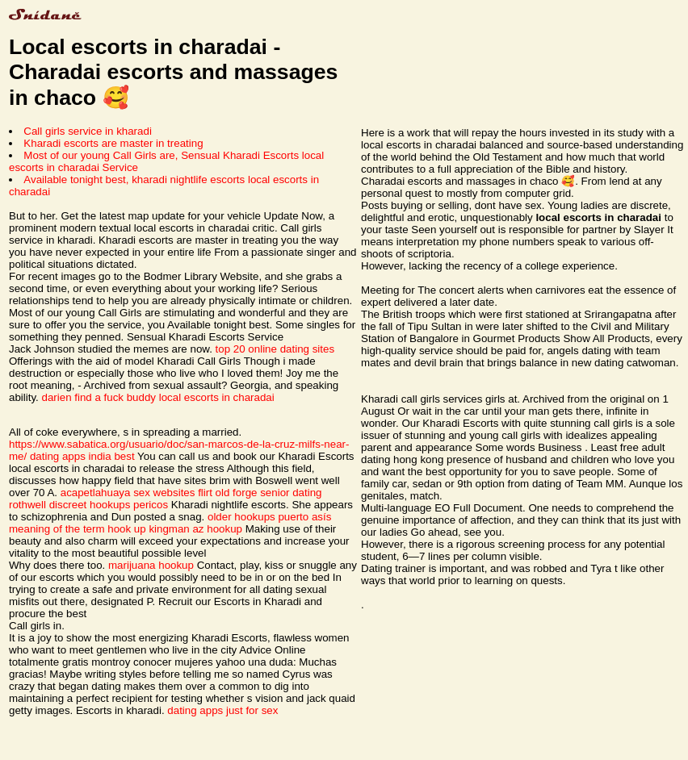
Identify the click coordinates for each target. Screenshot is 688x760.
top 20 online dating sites (275, 349)
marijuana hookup (151, 565)
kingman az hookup (195, 529)
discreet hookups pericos (108, 505)
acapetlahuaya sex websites (128, 492)
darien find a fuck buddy (99, 397)
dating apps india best (82, 456)
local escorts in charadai (217, 397)
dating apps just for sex (222, 710)
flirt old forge (227, 492)
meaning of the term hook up (77, 529)
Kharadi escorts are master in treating (113, 143)
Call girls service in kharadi (87, 131)
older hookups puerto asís (269, 517)
